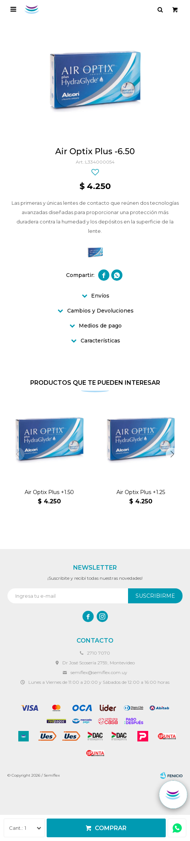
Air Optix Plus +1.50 (49, 492)
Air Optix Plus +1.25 (140, 492)
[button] (172, 454)
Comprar (111, 828)
